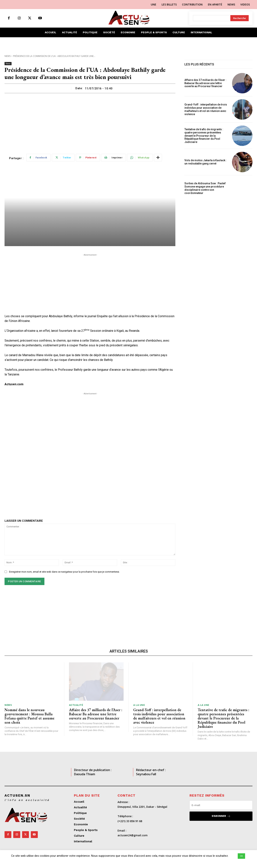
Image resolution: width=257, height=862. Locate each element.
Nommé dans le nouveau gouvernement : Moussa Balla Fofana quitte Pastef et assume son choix (29, 716)
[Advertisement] (90, 121)
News (8, 56)
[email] (221, 805)
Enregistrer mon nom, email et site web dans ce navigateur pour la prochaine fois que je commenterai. (64, 571)
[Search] (239, 18)
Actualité (76, 705)
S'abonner (221, 816)
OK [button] (241, 856)
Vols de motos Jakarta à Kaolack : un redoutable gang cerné (205, 162)
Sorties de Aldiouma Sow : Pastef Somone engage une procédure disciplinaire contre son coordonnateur (205, 188)
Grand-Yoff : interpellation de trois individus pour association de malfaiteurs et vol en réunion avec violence (205, 109)
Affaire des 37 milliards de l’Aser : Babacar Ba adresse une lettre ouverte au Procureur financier (205, 83)
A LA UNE (139, 705)
